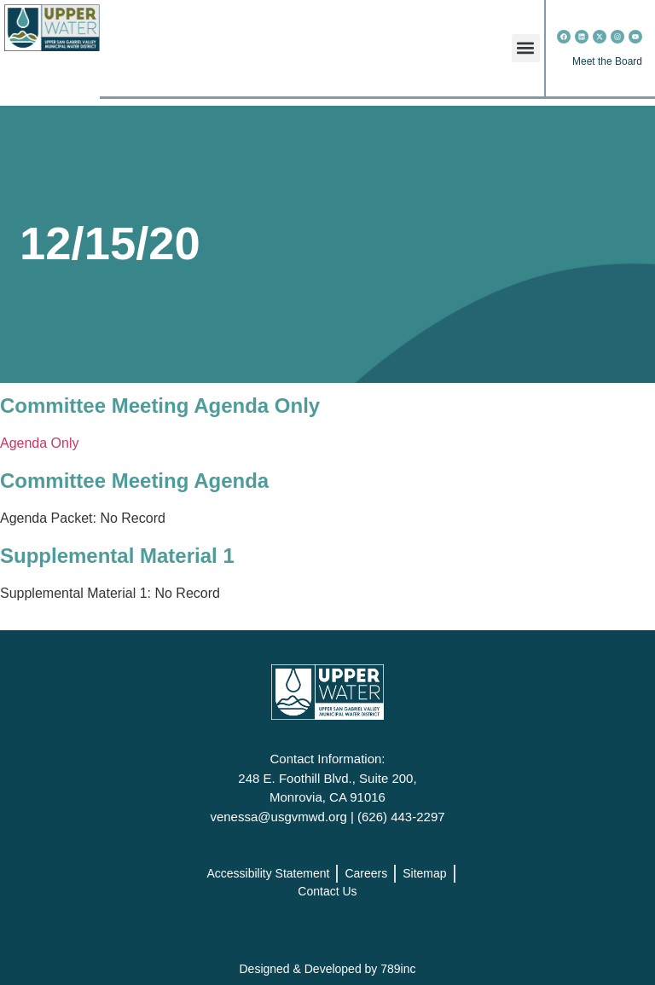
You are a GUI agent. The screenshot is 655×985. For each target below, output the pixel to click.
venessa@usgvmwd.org (278, 816)
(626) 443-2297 (401, 816)
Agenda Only (39, 443)
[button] (526, 48)
